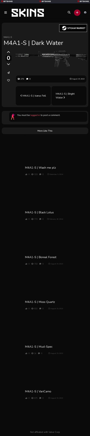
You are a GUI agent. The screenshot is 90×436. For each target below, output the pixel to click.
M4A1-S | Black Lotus (39, 212)
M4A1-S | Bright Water (65, 95)
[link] (8, 80)
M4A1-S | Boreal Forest (40, 257)
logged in (35, 115)
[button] (5, 12)
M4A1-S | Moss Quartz (40, 302)
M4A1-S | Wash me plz (40, 168)
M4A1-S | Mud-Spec (38, 347)
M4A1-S (8, 37)
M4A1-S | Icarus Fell (33, 95)
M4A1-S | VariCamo (38, 391)
